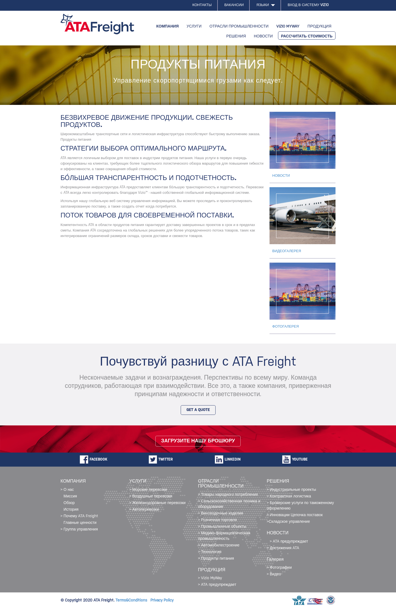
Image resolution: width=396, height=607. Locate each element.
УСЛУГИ (194, 26)
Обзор (69, 503)
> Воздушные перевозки (150, 496)
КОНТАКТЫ (202, 5)
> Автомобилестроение (219, 545)
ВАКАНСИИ (234, 5)
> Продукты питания (216, 558)
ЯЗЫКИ (265, 5)
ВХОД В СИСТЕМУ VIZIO (308, 5)
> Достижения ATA (283, 548)
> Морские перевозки (148, 490)
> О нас (67, 490)
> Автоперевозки (144, 509)
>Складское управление (288, 522)
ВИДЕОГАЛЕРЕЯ (286, 251)
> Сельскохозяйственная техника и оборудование (229, 504)
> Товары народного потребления (228, 495)
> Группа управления (79, 529)
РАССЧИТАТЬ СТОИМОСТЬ (306, 36)
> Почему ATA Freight (79, 516)
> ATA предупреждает (217, 585)
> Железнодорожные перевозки (157, 503)
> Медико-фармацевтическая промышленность (224, 536)
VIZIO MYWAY (287, 26)
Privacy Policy (162, 600)
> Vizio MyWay (210, 578)
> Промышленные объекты (222, 527)
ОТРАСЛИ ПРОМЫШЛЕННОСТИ (239, 26)
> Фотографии (279, 568)
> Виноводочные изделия (220, 513)
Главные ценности (80, 523)
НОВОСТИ (263, 36)
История (71, 509)
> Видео (274, 574)
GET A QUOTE (198, 410)
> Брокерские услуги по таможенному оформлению (300, 505)
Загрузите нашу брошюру (198, 441)
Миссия (70, 496)
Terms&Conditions (133, 600)
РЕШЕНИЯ (236, 36)
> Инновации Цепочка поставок (295, 515)
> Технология (209, 552)
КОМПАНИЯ (167, 26)
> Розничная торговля (217, 520)
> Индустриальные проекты (291, 490)
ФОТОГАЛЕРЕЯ (285, 326)
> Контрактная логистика (289, 496)
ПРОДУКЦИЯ (319, 26)
